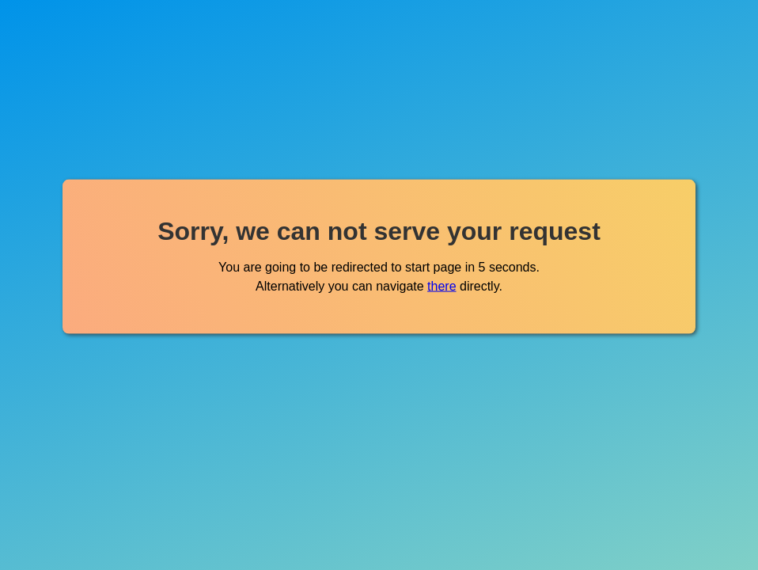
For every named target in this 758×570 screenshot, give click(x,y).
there (441, 285)
